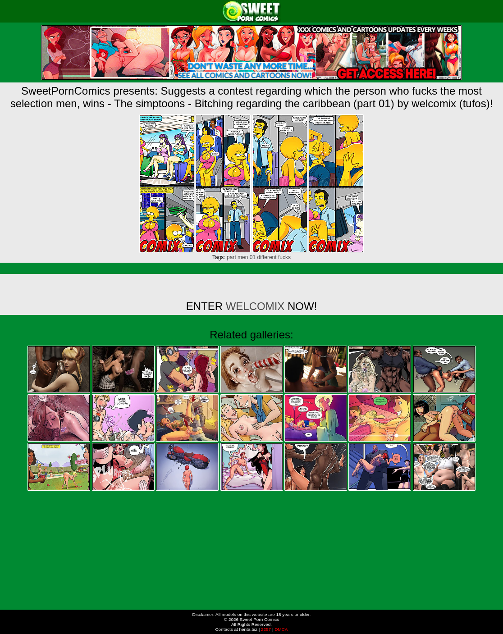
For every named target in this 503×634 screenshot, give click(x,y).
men (243, 257)
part (231, 257)
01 (253, 257)
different (266, 257)
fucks (284, 257)
